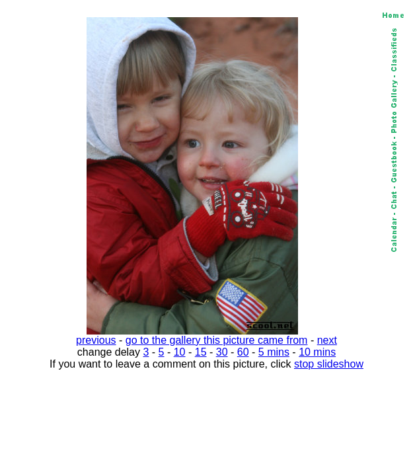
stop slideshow (328, 364)
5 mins (273, 352)
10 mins (317, 352)
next (327, 340)
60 (243, 352)
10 (180, 352)
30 (222, 352)
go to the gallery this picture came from (217, 340)
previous (96, 340)
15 (201, 352)
